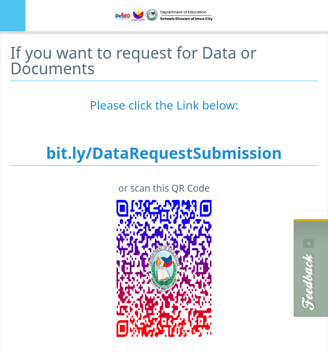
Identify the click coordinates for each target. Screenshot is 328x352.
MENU (12, 15)
